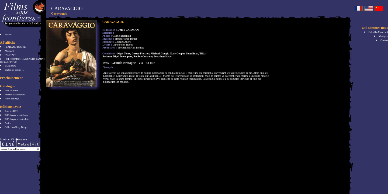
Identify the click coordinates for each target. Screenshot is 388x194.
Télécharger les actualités (17, 119)
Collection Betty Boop (15, 127)
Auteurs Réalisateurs (15, 94)
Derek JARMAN (128, 29)
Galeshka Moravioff (378, 32)
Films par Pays (12, 98)
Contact (384, 40)
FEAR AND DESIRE (15, 47)
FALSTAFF (10, 55)
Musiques (383, 36)
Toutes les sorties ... (14, 69)
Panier (8, 123)
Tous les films (11, 90)
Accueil (8, 34)
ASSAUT (9, 51)
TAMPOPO (10, 65)
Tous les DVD (11, 111)
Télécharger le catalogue (16, 115)
